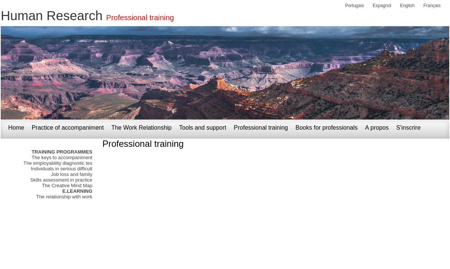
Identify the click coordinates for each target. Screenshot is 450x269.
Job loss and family (71, 174)
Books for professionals (327, 127)
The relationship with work (64, 197)
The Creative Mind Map (67, 185)
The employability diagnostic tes (58, 163)
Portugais (354, 5)
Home (16, 127)
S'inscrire (408, 127)
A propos (377, 127)
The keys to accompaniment (61, 157)
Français (432, 5)
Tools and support (202, 127)
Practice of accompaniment (68, 127)
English (407, 5)
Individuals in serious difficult (61, 168)
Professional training (140, 17)
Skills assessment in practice (61, 180)
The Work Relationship (141, 127)
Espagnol (382, 5)
